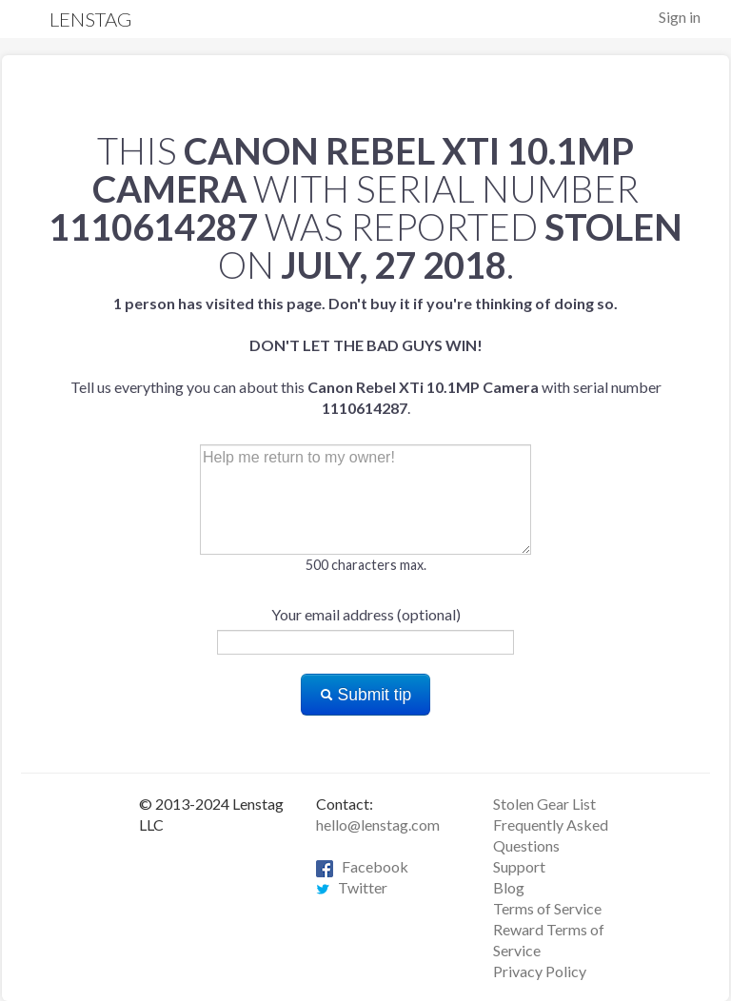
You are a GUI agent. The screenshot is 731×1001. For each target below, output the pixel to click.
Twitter (351, 887)
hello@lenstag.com (378, 824)
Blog (508, 887)
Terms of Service (547, 908)
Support (519, 866)
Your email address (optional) (366, 614)
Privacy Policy (539, 971)
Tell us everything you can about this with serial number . (366, 355)
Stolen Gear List (544, 804)
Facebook (362, 866)
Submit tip (366, 694)
